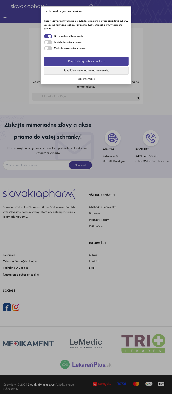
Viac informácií (86, 79)
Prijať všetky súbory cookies (86, 61)
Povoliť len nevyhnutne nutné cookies (86, 70)
